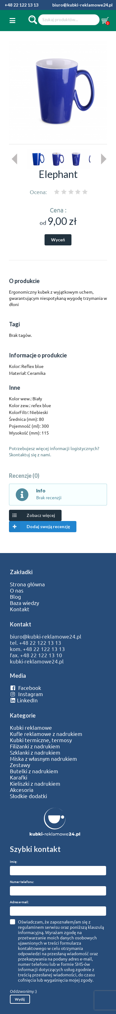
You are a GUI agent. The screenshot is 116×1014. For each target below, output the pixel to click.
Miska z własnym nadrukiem (43, 759)
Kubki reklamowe (31, 727)
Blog (15, 596)
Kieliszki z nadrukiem (35, 783)
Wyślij (20, 999)
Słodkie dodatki (28, 796)
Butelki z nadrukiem (34, 771)
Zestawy (20, 765)
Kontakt (19, 609)
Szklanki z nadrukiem (35, 752)
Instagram (26, 694)
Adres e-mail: (19, 902)
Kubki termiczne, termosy (41, 740)
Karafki (18, 777)
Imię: (13, 861)
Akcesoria (21, 790)
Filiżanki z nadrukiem (35, 746)
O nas (17, 590)
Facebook (25, 688)
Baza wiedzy (24, 603)
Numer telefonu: (22, 881)
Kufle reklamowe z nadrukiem (46, 734)
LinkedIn (24, 700)
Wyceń (58, 239)
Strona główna (27, 584)
